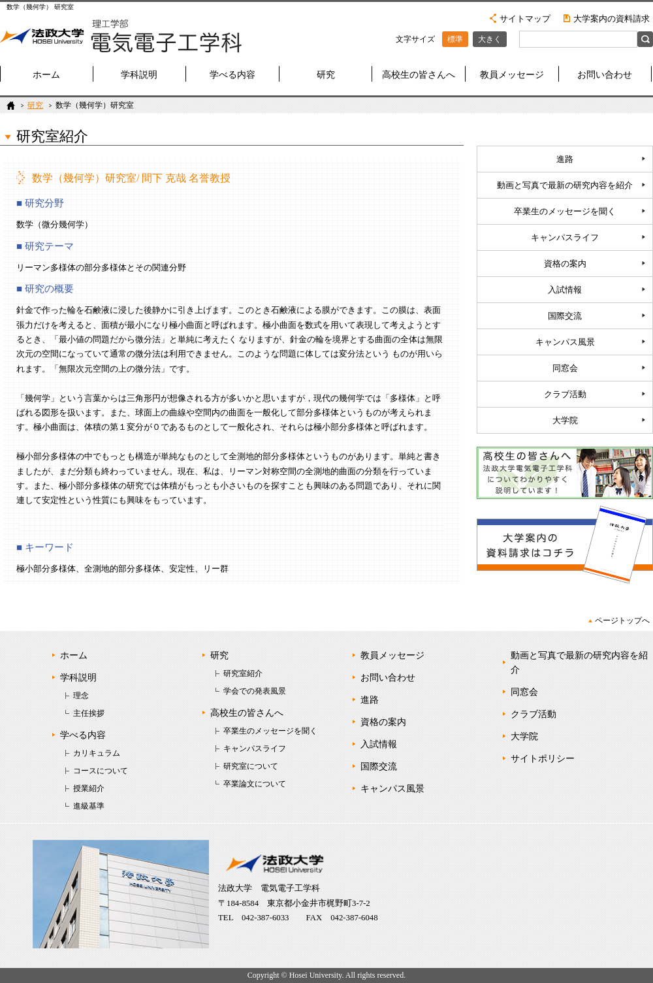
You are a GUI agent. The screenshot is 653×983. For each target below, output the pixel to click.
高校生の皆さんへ (418, 75)
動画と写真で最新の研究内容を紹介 (565, 185)
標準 (455, 39)
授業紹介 (88, 788)
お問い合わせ (604, 75)
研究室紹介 (243, 673)
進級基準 (88, 806)
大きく (490, 39)
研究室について (250, 766)
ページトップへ (622, 620)
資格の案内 (565, 263)
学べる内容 (232, 75)
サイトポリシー (543, 759)
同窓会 (565, 368)
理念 (81, 695)
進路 (564, 159)
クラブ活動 (565, 394)
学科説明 (139, 75)
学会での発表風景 (254, 691)
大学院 (565, 420)
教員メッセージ (512, 75)
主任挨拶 (88, 713)
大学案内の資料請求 (611, 19)
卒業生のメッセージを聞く (565, 211)
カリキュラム (96, 753)
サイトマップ (525, 19)
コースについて (100, 770)
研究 (326, 75)
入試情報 (565, 290)
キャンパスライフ (565, 237)
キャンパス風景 (565, 342)
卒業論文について (254, 783)
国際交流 (565, 316)
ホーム (46, 75)
